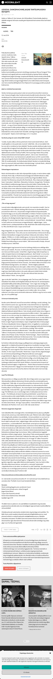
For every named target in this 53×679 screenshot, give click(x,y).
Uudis (9, 609)
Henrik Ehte (4, 41)
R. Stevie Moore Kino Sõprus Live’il (11, 612)
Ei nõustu (26, 672)
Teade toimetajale (10, 529)
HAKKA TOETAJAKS (24, 568)
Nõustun (26, 667)
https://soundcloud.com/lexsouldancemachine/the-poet (19, 475)
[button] (50, 653)
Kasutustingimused (25, 676)
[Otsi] (47, 2)
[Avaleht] (10, 3)
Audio (5, 31)
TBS (12, 31)
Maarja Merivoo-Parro (35, 629)
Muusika (4, 27)
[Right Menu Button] (50, 2)
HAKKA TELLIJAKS (9, 568)
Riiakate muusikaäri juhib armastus (37, 612)
